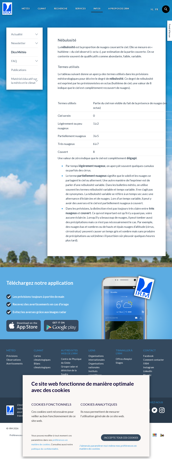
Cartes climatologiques (42, 357)
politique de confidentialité (44, 448)
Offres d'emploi (124, 358)
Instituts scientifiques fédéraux (95, 375)
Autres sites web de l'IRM (69, 352)
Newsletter (18, 43)
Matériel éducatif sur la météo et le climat (24, 80)
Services (80, 8)
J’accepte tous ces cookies (121, 437)
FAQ (14, 61)
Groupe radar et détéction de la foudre (69, 370)
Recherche (60, 8)
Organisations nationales (96, 365)
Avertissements (14, 363)
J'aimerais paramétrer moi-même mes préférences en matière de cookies (108, 447)
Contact (149, 350)
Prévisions (12, 355)
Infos (97, 8)
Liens (91, 350)
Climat (42, 8)
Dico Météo (18, 52)
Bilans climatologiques (42, 365)
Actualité (17, 34)
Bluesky (147, 374)
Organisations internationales (96, 357)
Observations (13, 359)
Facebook (148, 355)
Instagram (148, 367)
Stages (119, 362)
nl (152, 9)
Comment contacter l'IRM (153, 361)
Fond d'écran (169, 31)
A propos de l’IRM (118, 8)
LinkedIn (147, 371)
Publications (18, 70)
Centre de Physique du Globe (71, 360)
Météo (26, 8)
